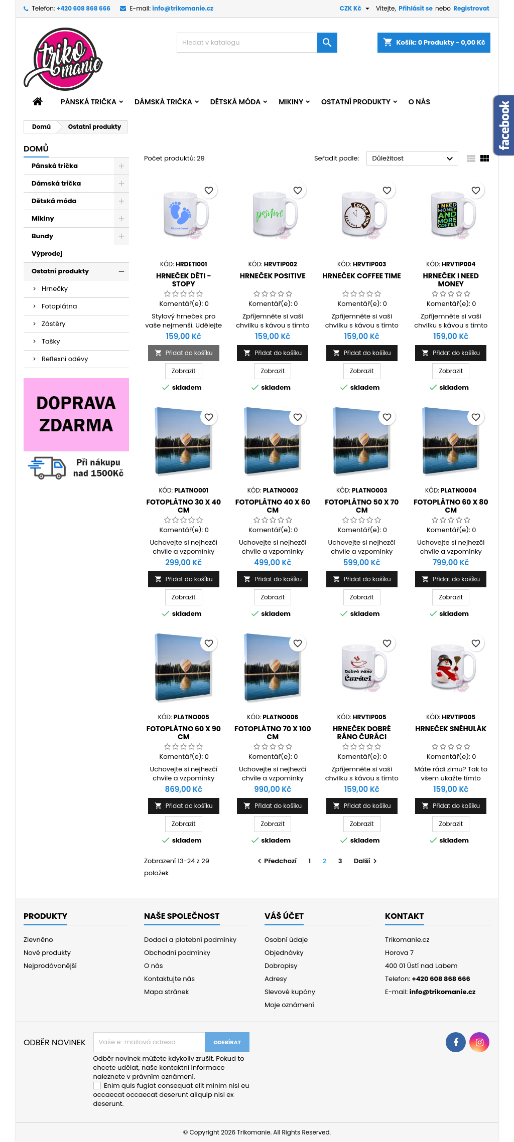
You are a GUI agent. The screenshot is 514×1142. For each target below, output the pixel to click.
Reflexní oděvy (65, 359)
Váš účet (284, 916)
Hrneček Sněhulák (450, 729)
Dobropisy (281, 965)
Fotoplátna (59, 306)
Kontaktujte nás (169, 979)
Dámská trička (163, 102)
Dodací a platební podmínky (190, 939)
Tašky (51, 341)
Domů (36, 148)
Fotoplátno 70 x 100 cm (272, 733)
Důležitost (414, 159)
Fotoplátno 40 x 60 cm (272, 506)
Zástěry (54, 324)
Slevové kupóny (290, 992)
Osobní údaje (286, 939)
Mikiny (291, 102)
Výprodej (47, 253)
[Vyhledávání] (257, 43)
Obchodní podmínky (177, 952)
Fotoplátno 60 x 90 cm (184, 733)
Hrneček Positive (273, 276)
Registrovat (471, 8)
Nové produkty (47, 952)
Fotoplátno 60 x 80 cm (451, 506)
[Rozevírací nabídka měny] (356, 8)
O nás (419, 102)
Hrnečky (55, 288)
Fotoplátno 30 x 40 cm (183, 506)
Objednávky (284, 952)
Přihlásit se (416, 8)
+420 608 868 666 (83, 8)
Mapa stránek (166, 992)
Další (366, 861)
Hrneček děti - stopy (183, 280)
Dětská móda (235, 102)
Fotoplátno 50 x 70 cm (362, 506)
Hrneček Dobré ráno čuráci (362, 733)
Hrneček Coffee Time (362, 276)
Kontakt (404, 916)
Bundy (42, 236)
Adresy (276, 979)
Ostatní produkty (356, 102)
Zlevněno (38, 939)
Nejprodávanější (50, 965)
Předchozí (276, 861)
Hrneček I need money (451, 280)
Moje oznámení (289, 1005)
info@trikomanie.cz (182, 8)
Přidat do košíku (184, 353)
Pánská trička (88, 102)
